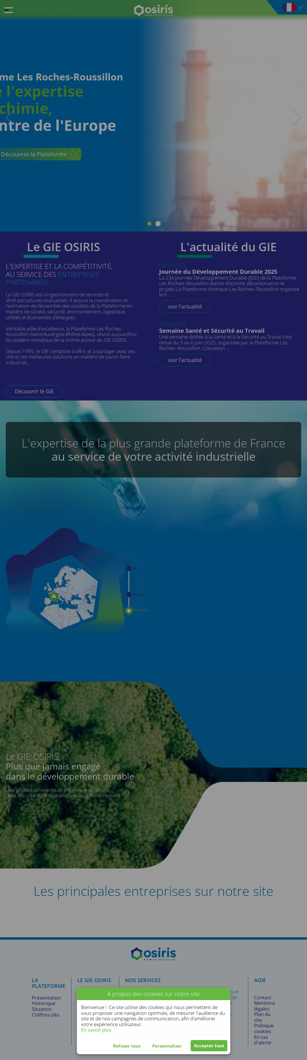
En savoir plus (96, 1029)
